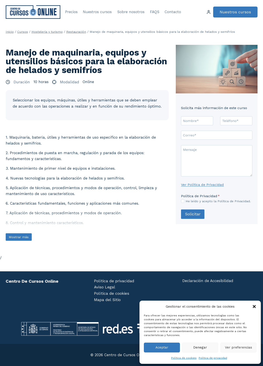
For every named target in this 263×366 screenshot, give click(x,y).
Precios (71, 12)
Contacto (173, 12)
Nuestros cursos (97, 12)
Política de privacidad (213, 357)
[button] (254, 306)
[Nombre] (197, 120)
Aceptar (161, 347)
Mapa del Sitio (107, 299)
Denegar (200, 347)
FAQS (154, 12)
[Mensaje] (216, 160)
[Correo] (216, 135)
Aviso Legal (104, 287)
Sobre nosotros (131, 12)
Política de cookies (184, 357)
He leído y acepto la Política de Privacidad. (218, 201)
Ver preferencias (238, 347)
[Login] (208, 12)
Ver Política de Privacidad (202, 185)
